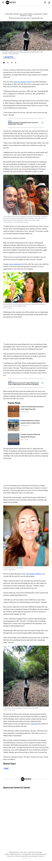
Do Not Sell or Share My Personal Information (26, 856)
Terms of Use (10, 856)
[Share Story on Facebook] (4, 62)
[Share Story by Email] (11, 62)
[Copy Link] (15, 62)
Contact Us (41, 856)
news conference (15, 264)
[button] (3, 2)
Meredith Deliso (9, 57)
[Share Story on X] (7, 62)
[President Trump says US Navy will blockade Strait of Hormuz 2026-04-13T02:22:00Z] (26, 439)
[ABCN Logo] (11, 2)
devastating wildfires (34, 574)
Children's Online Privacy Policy (13, 854)
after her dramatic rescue (22, 82)
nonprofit (34, 723)
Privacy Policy (23, 852)
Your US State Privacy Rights (35, 852)
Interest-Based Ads (26, 854)
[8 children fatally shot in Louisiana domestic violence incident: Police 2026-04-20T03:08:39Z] (26, 425)
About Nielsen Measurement (39, 854)
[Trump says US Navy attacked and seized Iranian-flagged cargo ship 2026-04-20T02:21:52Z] (26, 411)
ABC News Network (14, 852)
